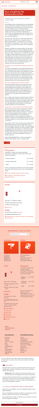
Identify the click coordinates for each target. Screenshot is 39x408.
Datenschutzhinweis (19, 402)
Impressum (20, 212)
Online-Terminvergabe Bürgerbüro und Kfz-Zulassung (17, 173)
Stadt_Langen (8, 310)
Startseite (5, 5)
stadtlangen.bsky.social (10, 317)
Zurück (7, 143)
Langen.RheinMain (9, 308)
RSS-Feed (7, 319)
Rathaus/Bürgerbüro (12, 5)
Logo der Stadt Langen (7, 1)
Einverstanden (19, 404)
